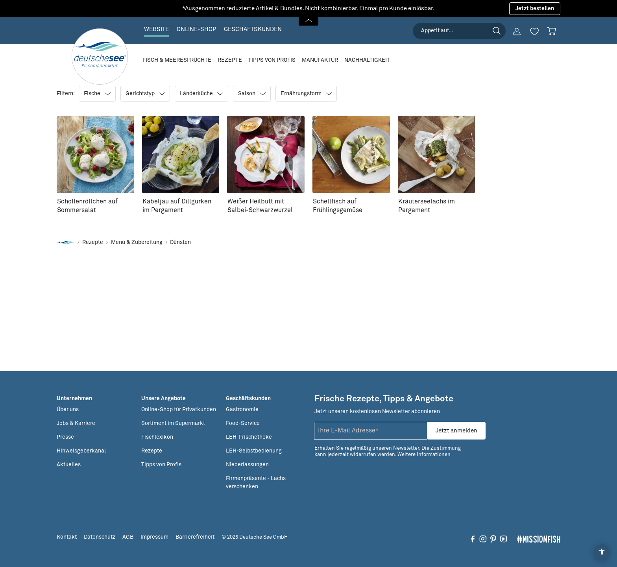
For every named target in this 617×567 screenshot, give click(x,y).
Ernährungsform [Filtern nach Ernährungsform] (306, 93)
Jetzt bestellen (534, 8)
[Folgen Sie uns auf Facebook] (472, 538)
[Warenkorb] (551, 31)
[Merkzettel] (534, 31)
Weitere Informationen (424, 454)
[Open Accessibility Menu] (601, 551)
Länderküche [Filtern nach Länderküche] (201, 93)
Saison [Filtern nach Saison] (252, 93)
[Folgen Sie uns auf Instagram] (483, 538)
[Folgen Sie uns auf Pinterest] (493, 538)
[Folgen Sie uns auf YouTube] (503, 538)
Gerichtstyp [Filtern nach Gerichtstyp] (145, 93)
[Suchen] (497, 30)
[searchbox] (459, 31)
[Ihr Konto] (517, 31)
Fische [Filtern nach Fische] (97, 93)
